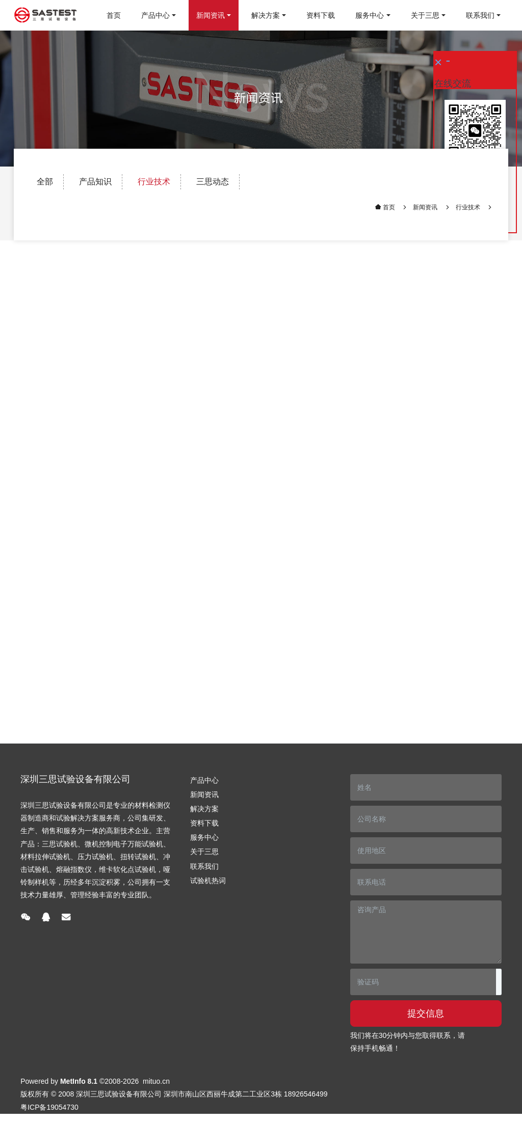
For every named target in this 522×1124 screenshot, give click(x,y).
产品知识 (95, 181)
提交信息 (425, 1013)
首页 (114, 15)
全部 (45, 181)
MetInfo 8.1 (78, 1081)
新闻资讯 (425, 207)
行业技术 (154, 181)
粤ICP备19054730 (49, 1107)
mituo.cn (156, 1081)
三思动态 (212, 181)
